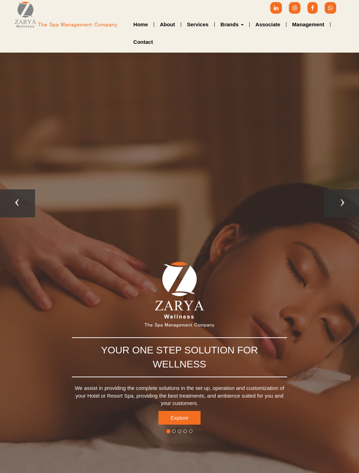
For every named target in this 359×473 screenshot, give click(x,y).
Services (198, 24)
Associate (268, 24)
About (167, 24)
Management (308, 24)
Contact (143, 42)
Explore (180, 418)
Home (140, 24)
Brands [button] (232, 24)
